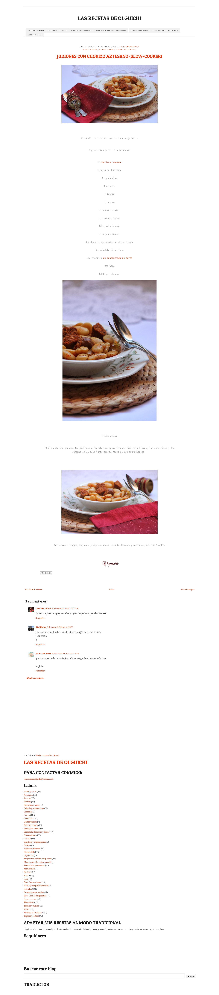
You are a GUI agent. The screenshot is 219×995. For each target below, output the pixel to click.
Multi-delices (29, 869)
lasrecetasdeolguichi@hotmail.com (38, 779)
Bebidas (27, 802)
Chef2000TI (29, 818)
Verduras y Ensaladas (33, 912)
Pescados (28, 889)
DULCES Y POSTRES (36, 30)
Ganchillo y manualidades (35, 842)
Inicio (111, 589)
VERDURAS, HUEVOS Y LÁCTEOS (165, 30)
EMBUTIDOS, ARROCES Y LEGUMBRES (111, 30)
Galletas (27, 839)
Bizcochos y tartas (31, 805)
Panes (26, 875)
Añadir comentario (35, 678)
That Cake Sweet (43, 653)
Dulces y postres (31, 825)
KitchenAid (29, 852)
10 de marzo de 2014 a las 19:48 (65, 653)
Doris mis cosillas (43, 608)
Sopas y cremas (30, 899)
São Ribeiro (41, 627)
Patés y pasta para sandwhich (36, 885)
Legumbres (90, 50)
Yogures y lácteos (31, 916)
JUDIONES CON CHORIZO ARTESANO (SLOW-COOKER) (109, 56)
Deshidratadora (30, 822)
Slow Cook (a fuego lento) (117, 50)
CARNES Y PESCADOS (139, 30)
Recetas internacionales (34, 892)
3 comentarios (130, 47)
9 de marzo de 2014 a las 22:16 (65, 608)
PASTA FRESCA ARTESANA (81, 30)
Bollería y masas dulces (34, 808)
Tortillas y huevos (31, 906)
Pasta (26, 879)
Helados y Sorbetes (32, 849)
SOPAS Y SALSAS (35, 35)
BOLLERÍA (53, 30)
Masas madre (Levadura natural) (37, 862)
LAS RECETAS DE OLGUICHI (109, 18)
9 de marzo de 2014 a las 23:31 (60, 627)
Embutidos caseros (32, 828)
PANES (64, 30)
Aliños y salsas (30, 791)
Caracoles (28, 812)
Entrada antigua (187, 589)
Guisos (27, 845)
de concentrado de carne (117, 258)
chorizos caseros (111, 162)
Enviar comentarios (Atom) (47, 755)
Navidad (27, 872)
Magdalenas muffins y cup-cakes (38, 859)
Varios (26, 909)
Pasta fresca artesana (32, 882)
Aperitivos (28, 795)
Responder (40, 618)
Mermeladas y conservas (34, 865)
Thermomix (29, 902)
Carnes (27, 815)
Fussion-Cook (30, 835)
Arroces (27, 798)
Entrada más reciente (33, 589)
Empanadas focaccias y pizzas (36, 832)
